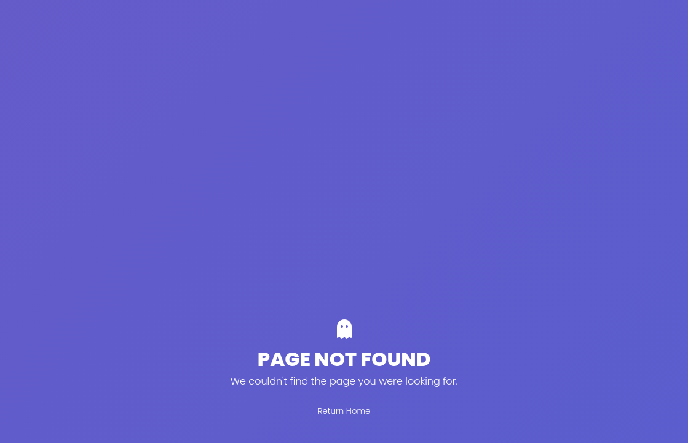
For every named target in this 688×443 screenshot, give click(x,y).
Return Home (344, 411)
